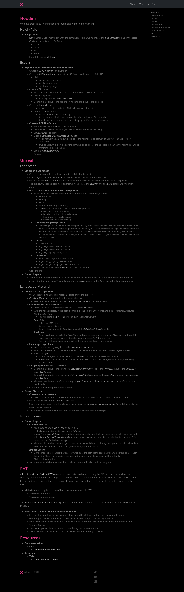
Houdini (155, 12)
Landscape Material (161, 27)
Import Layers (158, 30)
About (133, 4)
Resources (156, 36)
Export (155, 18)
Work (141, 4)
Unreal (154, 21)
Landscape (157, 24)
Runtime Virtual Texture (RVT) (38, 474)
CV (148, 4)
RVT (153, 33)
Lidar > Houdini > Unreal (46, 559)
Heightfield (157, 15)
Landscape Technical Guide (47, 549)
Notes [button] (155, 4)
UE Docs (50, 56)
